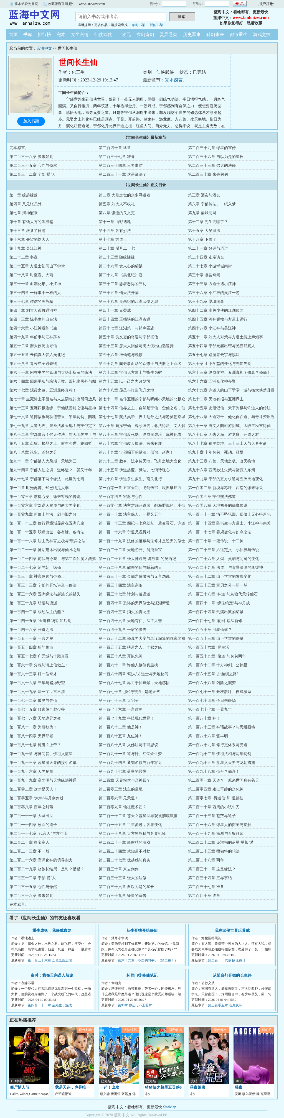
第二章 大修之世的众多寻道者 (124, 195)
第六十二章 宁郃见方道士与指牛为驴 (130, 372)
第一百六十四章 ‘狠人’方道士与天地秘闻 (133, 674)
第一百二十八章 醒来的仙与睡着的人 (130, 568)
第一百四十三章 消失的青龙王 (124, 612)
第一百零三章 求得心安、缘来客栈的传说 (44, 497)
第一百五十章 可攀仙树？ (210, 630)
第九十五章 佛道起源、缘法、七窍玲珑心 (134, 470)
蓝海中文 (36, 17)
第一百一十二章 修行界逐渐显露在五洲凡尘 (46, 523)
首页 (13, 34)
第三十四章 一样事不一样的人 (35, 293)
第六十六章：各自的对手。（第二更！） (148, 960)
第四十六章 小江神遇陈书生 (33, 328)
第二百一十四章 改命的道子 (33, 825)
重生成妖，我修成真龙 (51, 930)
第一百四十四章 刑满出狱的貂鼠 (216, 612)
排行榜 (44, 34)
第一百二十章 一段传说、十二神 (216, 541)
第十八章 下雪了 (202, 239)
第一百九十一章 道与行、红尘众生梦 (130, 754)
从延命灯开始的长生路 (232, 975)
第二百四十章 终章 (115, 148)
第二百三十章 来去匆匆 (208, 174)
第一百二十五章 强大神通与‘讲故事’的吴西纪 (137, 559)
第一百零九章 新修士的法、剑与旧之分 (43, 514)
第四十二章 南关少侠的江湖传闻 (216, 310)
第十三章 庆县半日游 (27, 231)
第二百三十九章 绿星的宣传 (212, 148)
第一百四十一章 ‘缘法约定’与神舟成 (219, 603)
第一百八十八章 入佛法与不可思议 (128, 745)
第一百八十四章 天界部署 (31, 736)
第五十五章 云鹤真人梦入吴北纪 (37, 355)
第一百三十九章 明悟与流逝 (33, 603)
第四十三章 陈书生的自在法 (33, 319)
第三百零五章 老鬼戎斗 (225, 1005)
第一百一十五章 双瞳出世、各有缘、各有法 (46, 532)
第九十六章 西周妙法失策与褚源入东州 (221, 470)
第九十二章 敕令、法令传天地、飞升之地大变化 (140, 461)
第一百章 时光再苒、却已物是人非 (39, 488)
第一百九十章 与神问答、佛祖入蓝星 (41, 754)
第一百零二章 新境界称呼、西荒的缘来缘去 (225, 488)
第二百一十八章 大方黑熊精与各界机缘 (132, 834)
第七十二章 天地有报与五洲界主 (216, 399)
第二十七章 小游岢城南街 (210, 266)
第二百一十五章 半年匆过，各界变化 (130, 825)
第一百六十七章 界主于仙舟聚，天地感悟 (134, 683)
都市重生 (238, 34)
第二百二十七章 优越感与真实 (124, 860)
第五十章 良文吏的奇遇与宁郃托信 (128, 337)
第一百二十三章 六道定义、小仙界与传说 (223, 550)
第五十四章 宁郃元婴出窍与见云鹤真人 (221, 346)
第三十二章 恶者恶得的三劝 (122, 284)
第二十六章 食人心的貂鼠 (121, 266)
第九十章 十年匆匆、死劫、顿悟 (216, 452)
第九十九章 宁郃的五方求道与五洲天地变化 (225, 479)
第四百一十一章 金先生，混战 (50, 1005)
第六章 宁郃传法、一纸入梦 (212, 204)
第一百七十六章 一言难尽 (121, 709)
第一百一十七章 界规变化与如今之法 (219, 532)
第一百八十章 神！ (204, 718)
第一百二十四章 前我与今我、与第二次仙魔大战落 (52, 559)
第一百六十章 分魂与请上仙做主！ (39, 665)
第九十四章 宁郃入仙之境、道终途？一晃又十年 (50, 470)
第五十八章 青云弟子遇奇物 (33, 364)
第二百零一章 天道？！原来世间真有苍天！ (225, 780)
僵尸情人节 (19, 1087)
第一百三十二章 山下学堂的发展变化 (219, 576)
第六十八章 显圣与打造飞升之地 (126, 390)
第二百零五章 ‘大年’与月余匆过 (36, 798)
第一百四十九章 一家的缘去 (122, 630)
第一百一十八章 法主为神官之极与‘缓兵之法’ (48, 541)
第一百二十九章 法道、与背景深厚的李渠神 (225, 568)
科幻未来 (215, 34)
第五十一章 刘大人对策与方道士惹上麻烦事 (225, 337)
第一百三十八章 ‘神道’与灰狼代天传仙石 (223, 594)
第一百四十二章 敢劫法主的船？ (37, 612)
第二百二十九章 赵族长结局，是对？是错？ (46, 869)
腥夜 (238, 1087)
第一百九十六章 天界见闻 (31, 771)
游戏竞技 (262, 34)
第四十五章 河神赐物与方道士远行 (217, 319)
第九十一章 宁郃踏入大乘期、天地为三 (43, 461)
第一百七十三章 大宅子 (119, 701)
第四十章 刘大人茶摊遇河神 (33, 310)
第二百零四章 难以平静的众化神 (216, 789)
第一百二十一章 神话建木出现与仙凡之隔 (44, 550)
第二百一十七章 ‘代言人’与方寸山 (38, 834)
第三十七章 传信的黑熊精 (31, 302)
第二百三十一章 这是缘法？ (122, 174)
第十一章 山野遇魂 (115, 222)
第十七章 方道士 (113, 239)
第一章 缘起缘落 (23, 195)
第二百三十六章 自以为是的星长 (216, 157)
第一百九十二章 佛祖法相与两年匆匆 (219, 754)
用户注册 (266, 4)
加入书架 (31, 121)
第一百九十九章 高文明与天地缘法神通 (43, 780)
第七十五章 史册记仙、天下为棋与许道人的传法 (229, 408)
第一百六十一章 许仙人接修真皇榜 (128, 665)
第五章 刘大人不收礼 (117, 204)
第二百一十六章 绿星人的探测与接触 (219, 825)
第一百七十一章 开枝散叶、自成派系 (219, 692)
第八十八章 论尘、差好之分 (33, 452)
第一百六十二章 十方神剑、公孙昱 (217, 665)
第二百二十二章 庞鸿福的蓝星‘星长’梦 (221, 842)
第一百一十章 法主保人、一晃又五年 (130, 514)
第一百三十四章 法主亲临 (121, 585)
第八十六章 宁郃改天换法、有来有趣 (130, 443)
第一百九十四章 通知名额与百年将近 (130, 763)
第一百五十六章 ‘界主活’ (209, 647)
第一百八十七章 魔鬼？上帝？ (35, 745)
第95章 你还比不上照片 (135, 1005)
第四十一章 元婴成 (115, 310)
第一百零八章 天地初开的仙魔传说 (217, 505)
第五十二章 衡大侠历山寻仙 (33, 346)
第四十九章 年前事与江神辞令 (35, 337)
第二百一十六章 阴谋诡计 (226, 960)
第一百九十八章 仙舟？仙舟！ (214, 771)
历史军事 (192, 34)
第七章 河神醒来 (23, 213)
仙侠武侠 (103, 34)
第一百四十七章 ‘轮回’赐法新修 (215, 621)
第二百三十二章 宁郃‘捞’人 (32, 174)
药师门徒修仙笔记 (142, 975)
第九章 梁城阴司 (202, 213)
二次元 (124, 34)
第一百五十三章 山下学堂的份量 (216, 638)
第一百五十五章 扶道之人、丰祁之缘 (130, 647)
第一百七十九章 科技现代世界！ (126, 718)
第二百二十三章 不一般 (29, 851)
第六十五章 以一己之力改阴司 (124, 381)
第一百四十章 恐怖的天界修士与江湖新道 (134, 603)
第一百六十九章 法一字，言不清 (37, 692)
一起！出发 (109, 1087)
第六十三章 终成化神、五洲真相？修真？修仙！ (229, 372)
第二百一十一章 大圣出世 (31, 816)
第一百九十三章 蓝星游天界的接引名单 (43, 763)
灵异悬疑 (169, 34)
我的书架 (156, 25)
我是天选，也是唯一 (72, 1087)
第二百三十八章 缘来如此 (31, 157)
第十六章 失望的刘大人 (29, 239)
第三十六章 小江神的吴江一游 (214, 293)
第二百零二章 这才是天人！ (33, 789)
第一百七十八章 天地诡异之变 (35, 718)
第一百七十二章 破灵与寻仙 (33, 701)
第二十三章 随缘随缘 (117, 257)
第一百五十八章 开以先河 (121, 656)
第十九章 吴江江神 (25, 248)
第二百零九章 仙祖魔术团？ (122, 807)
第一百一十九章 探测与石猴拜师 (216, 834)
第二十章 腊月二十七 (117, 248)
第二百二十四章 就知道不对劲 (124, 851)
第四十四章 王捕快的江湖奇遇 (124, 319)
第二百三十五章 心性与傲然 (33, 165)
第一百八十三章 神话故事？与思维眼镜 (221, 727)
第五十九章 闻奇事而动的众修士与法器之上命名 (140, 364)
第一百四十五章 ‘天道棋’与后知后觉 (40, 621)
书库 (27, 34)
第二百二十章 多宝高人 (29, 842)
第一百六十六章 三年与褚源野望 (37, 683)
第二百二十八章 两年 (206, 860)
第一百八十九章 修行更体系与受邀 (217, 745)
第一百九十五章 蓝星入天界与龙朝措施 (221, 763)
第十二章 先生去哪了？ (208, 222)
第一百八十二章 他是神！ (121, 727)
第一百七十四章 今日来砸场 (212, 701)
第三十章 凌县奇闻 (204, 275)
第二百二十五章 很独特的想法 (214, 851)
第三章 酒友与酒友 (204, 195)
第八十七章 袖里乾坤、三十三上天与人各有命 (227, 443)
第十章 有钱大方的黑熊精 (31, 222)
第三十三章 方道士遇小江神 (212, 284)
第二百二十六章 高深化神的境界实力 (41, 860)
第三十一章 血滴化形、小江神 (35, 284)
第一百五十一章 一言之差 (31, 638)
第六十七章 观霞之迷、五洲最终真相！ (43, 390)
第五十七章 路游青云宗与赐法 (214, 355)
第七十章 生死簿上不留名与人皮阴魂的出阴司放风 (52, 399)
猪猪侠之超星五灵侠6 (163, 1087)
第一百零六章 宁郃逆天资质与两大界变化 (44, 505)
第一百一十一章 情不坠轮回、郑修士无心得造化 (229, 514)
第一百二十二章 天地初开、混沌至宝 (130, 550)
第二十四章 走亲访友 (206, 257)
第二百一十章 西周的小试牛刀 (214, 807)
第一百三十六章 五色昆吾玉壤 (50, 960)
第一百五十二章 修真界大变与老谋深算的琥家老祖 (142, 638)
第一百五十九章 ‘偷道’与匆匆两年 (217, 656)
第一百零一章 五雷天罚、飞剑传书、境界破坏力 (140, 488)
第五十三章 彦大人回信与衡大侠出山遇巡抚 (136, 346)
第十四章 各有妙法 (115, 231)
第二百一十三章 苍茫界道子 (212, 816)
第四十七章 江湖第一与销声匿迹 (126, 328)
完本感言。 (176, 80)
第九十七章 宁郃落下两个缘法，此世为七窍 (46, 479)
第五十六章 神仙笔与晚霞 (121, 355)
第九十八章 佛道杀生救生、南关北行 (130, 479)
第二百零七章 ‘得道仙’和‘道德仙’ (216, 798)
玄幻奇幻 (145, 34)
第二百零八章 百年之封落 (31, 807)
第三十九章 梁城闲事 (206, 302)
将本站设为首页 (26, 4)
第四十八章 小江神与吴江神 (212, 328)
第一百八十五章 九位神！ (121, 736)
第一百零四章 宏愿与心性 (121, 497)
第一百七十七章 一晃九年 (210, 709)
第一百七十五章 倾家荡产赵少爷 (37, 709)
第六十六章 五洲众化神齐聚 (212, 381)
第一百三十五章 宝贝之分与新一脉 (217, 585)
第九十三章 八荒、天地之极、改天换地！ (223, 461)
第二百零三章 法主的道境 (121, 789)
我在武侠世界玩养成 (232, 930)
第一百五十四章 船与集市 (31, 647)
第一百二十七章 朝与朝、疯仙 (35, 568)
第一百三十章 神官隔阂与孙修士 (37, 576)
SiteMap (169, 1107)
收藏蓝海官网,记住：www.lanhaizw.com (76, 4)
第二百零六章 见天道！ (119, 798)
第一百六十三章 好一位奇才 (33, 674)
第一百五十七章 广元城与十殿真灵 (39, 656)
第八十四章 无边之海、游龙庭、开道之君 (223, 435)
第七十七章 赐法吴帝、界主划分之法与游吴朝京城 (142, 417)
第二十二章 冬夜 (23, 257)
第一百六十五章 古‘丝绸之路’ (213, 674)
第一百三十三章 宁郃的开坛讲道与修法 (43, 585)
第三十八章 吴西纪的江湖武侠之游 (128, 302)
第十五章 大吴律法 (204, 231)
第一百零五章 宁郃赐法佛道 (212, 497)
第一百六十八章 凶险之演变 (212, 683)
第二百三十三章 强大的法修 (212, 165)
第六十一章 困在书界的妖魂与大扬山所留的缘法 (50, 372)
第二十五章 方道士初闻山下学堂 (37, 266)
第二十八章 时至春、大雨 (31, 275)
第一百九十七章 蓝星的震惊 (122, 771)
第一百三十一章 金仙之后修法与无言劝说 (134, 576)
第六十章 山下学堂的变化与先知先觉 (219, 364)
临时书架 (138, 25)
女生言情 (80, 34)
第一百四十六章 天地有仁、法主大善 (130, 621)
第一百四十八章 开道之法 (31, 630)
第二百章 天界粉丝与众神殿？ (124, 780)
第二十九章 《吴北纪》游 (121, 275)
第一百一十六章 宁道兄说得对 (124, 532)
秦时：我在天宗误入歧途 (52, 975)
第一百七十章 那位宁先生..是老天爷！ (131, 692)
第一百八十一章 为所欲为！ (33, 727)
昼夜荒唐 (197, 1087)
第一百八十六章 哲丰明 (208, 736)
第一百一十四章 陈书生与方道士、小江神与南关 (229, 523)
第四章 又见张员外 (25, 204)
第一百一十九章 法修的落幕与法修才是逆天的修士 (142, 541)
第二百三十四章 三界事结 (121, 165)
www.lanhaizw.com (251, 17)
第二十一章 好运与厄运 (208, 248)
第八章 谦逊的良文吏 (117, 213)
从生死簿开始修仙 (142, 930)
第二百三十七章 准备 (117, 157)
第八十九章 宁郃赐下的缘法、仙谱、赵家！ (136, 452)
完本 (61, 34)
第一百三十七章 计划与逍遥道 (124, 594)
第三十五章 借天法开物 (119, 293)
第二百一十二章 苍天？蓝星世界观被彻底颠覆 (138, 816)
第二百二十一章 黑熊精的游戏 (124, 842)
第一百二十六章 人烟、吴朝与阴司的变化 (223, 559)
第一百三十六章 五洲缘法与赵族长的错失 (44, 594)
